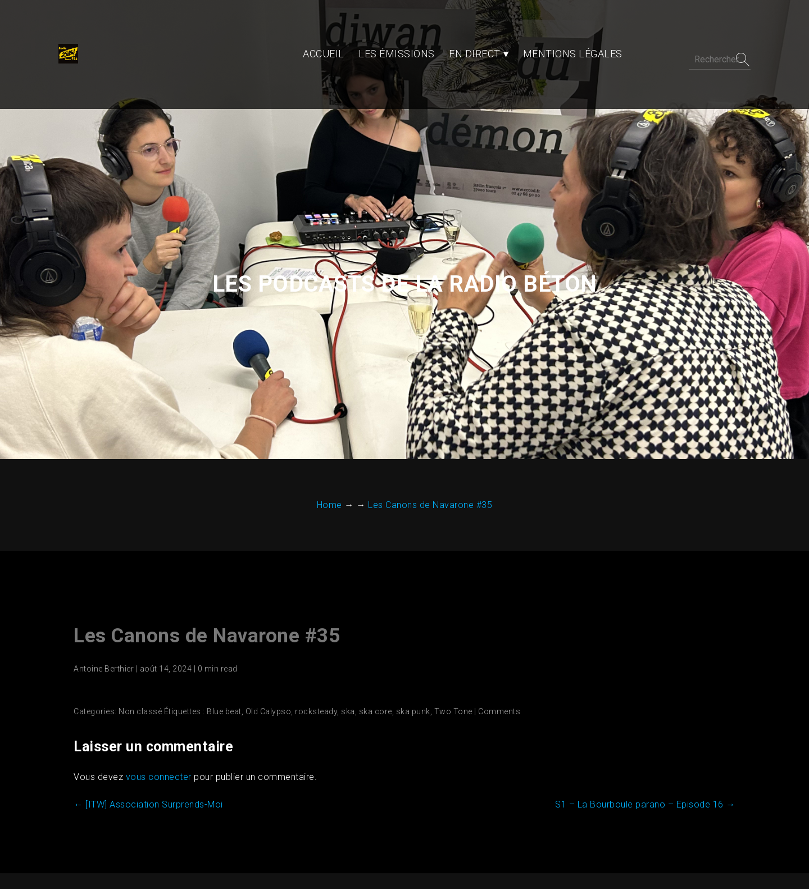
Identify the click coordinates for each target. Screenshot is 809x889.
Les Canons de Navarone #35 (203, 564)
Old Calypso (264, 640)
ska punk (409, 640)
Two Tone (449, 640)
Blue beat (220, 640)
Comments (495, 640)
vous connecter (154, 705)
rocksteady (312, 640)
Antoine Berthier (100, 597)
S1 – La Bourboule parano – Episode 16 (650, 733)
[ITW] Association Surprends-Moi (144, 733)
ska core (371, 640)
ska (344, 640)
